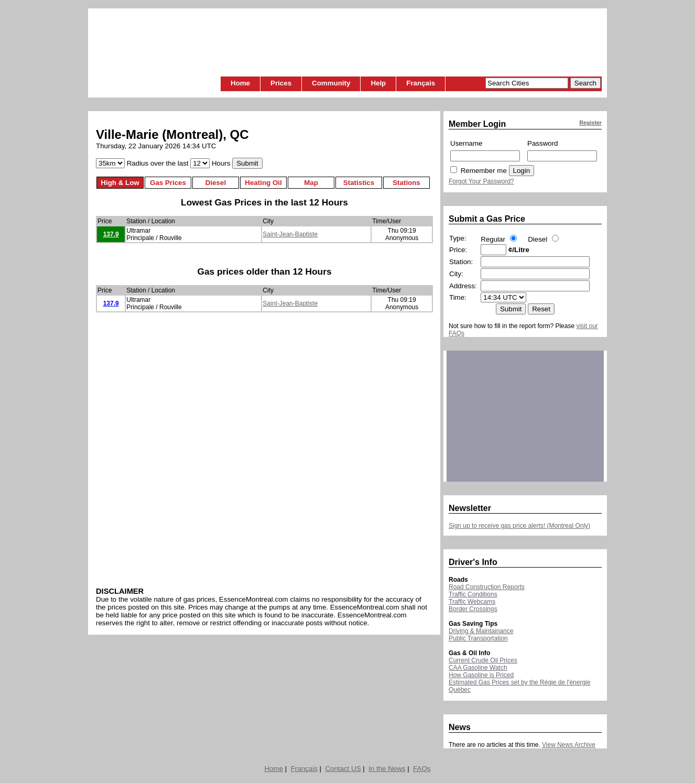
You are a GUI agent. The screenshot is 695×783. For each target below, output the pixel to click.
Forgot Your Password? (481, 181)
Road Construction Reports (487, 587)
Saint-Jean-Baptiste (290, 234)
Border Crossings (473, 609)
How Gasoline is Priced (481, 675)
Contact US (343, 769)
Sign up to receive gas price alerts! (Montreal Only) (519, 525)
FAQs (421, 769)
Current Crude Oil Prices (483, 660)
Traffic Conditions (473, 594)
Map (311, 183)
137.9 (111, 234)
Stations (406, 183)
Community (331, 83)
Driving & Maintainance (481, 631)
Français (420, 83)
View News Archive (568, 744)
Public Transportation (478, 638)
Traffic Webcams (472, 601)
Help (378, 83)
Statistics (358, 183)
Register (590, 122)
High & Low (120, 183)
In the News (386, 769)
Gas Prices (168, 183)
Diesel (215, 183)
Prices (280, 83)
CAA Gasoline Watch (478, 667)
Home (240, 83)
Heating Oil (263, 183)
